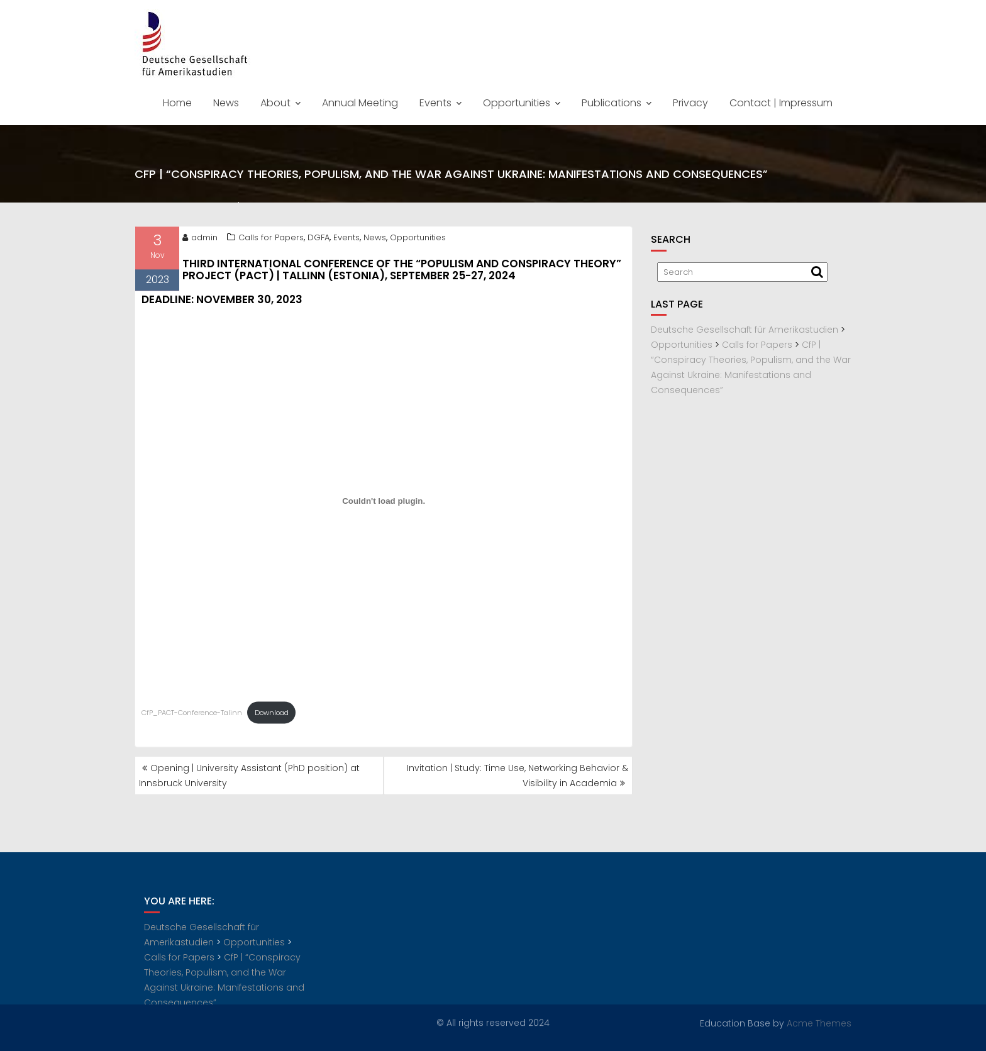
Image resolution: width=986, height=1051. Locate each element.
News (226, 103)
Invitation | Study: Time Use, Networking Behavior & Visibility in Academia (517, 775)
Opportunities (516, 103)
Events (435, 103)
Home (177, 103)
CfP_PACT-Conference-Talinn (191, 714)
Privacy (690, 103)
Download (272, 714)
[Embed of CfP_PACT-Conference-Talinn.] (383, 503)
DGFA (318, 239)
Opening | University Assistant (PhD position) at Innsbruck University (249, 775)
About (275, 103)
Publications (611, 103)
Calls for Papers (271, 239)
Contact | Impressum (781, 103)
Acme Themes (819, 1022)
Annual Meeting (360, 103)
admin (200, 239)
